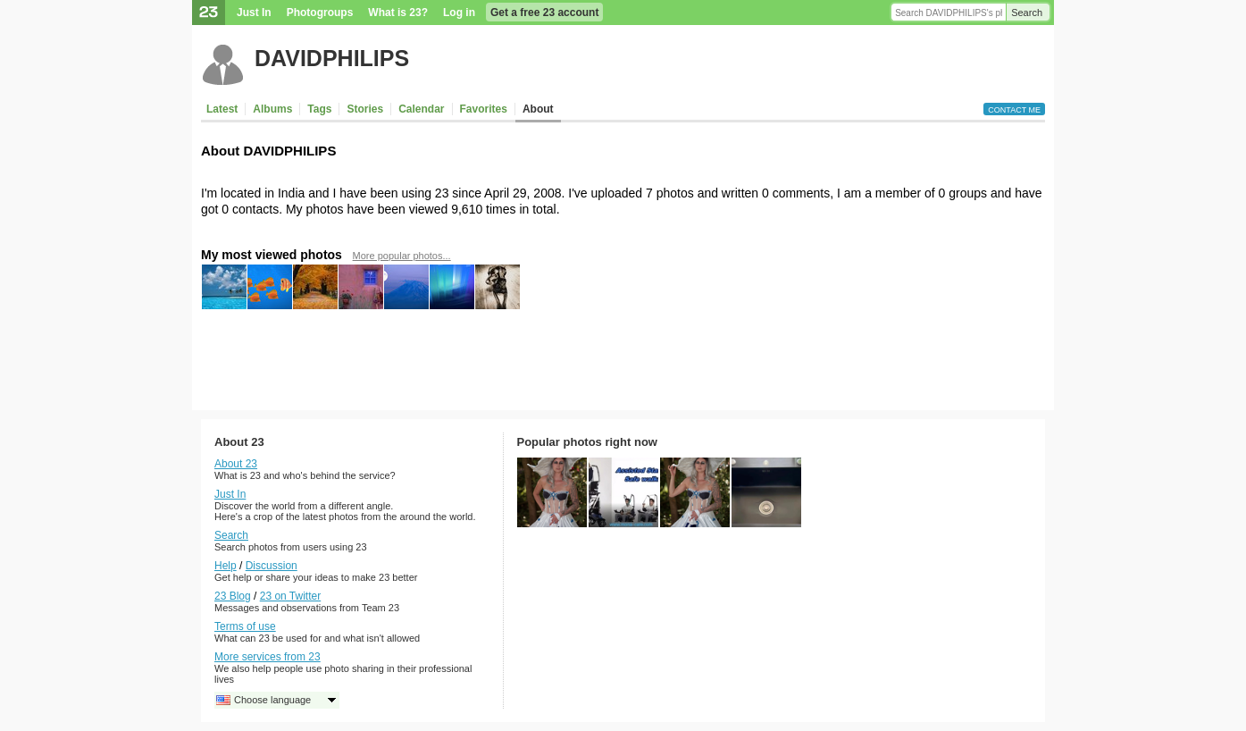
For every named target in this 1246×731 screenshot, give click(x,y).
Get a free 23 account (544, 12)
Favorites (483, 109)
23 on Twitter (290, 596)
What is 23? (398, 12)
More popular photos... (402, 255)
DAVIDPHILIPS (332, 58)
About (538, 109)
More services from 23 (267, 657)
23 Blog (232, 596)
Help (225, 565)
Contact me (1014, 109)
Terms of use (245, 626)
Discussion (271, 565)
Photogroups (320, 12)
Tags (319, 109)
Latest (222, 109)
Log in (459, 12)
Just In (254, 12)
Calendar (421, 109)
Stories (365, 109)
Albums (272, 109)
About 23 (235, 464)
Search (1026, 12)
